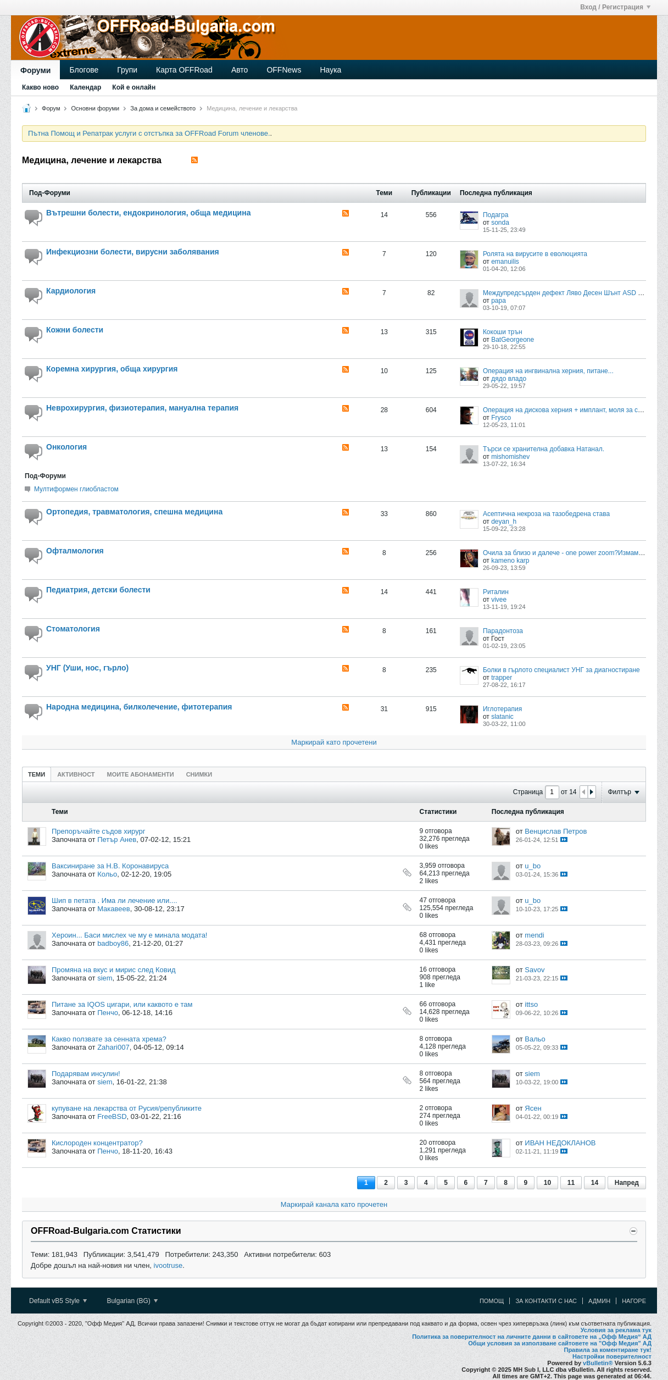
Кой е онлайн (133, 87)
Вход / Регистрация (615, 7)
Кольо (107, 874)
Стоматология (73, 628)
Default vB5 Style (58, 1301)
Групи (127, 69)
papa (498, 300)
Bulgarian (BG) (132, 1301)
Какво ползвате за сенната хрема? (109, 1039)
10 (547, 1183)
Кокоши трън (502, 332)
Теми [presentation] (36, 774)
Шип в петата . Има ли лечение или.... (114, 900)
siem (104, 978)
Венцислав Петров (556, 831)
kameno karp (510, 560)
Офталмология (75, 550)
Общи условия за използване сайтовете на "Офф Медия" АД (560, 1343)
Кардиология (71, 290)
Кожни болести (74, 329)
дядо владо (508, 379)
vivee (498, 599)
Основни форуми (95, 108)
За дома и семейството (163, 108)
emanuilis (505, 261)
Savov (534, 970)
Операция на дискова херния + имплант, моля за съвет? (569, 410)
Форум (51, 108)
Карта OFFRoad (184, 69)
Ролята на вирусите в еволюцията (535, 254)
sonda (500, 222)
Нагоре (634, 1301)
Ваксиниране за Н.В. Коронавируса (110, 866)
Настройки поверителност (612, 1356)
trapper (501, 677)
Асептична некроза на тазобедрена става (546, 514)
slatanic (502, 717)
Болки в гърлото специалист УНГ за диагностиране (561, 670)
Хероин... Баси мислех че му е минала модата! (129, 935)
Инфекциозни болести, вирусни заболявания (132, 251)
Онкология (66, 446)
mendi (534, 935)
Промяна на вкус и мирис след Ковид (114, 970)
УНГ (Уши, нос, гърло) (87, 667)
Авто (239, 69)
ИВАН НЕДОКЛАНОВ (560, 1143)
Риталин (496, 592)
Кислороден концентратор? (97, 1143)
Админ (599, 1301)
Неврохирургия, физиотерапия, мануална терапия (142, 407)
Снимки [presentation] (199, 774)
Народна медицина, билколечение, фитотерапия (139, 706)
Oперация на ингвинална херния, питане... (548, 371)
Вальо (535, 1039)
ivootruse (168, 1265)
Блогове (83, 69)
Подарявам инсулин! (86, 1073)
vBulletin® (598, 1363)
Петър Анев (116, 839)
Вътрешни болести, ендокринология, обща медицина (148, 212)
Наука (330, 69)
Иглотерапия (502, 709)
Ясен (533, 1108)
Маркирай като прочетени (334, 742)
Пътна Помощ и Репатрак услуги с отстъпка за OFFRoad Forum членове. (149, 133)
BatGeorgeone (512, 339)
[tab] (36, 774)
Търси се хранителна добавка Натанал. (543, 449)
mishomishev (510, 457)
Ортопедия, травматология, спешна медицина (134, 511)
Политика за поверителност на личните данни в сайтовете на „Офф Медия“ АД (532, 1336)
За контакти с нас (546, 1301)
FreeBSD (111, 1116)
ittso (531, 1004)
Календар (85, 87)
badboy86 (113, 943)
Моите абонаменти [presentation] (140, 774)
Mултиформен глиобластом (76, 489)
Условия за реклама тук (616, 1330)
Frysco (501, 418)
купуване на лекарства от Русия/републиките (127, 1108)
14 (594, 1183)
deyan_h (503, 521)
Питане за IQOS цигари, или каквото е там (122, 1004)
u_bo (533, 866)
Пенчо (107, 1012)
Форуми (35, 70)
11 (571, 1183)
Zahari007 (113, 1047)
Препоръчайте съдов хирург (98, 831)
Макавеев (113, 909)
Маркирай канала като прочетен (334, 1204)
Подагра (495, 215)
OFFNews (283, 69)
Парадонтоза (503, 631)
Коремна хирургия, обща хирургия (111, 368)
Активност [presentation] (75, 774)
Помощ (492, 1301)
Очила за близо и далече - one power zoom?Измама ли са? (573, 553)
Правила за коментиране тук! (608, 1349)
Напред (627, 1183)
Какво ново (40, 87)
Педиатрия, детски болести (98, 589)
